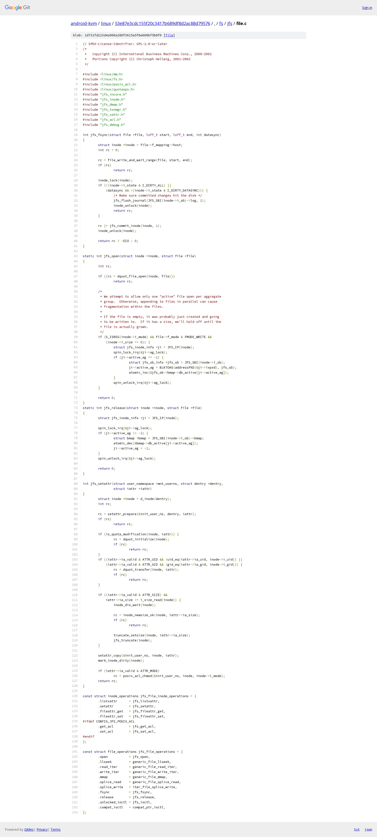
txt (357, 829)
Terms (55, 829)
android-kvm (84, 23)
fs (221, 23)
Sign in (367, 7)
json (368, 829)
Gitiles (29, 829)
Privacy (42, 829)
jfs (229, 23)
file (169, 35)
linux (106, 23)
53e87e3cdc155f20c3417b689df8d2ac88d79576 (162, 23)
